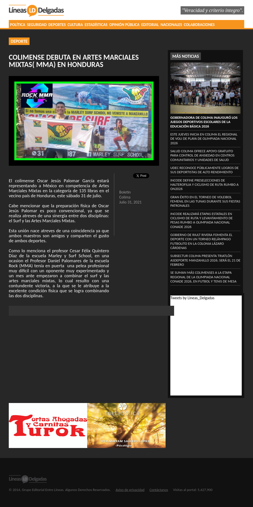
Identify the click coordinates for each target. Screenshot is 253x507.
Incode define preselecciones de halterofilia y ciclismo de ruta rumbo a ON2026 (204, 184)
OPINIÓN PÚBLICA (124, 24)
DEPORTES (57, 24)
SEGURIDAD (37, 24)
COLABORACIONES (199, 24)
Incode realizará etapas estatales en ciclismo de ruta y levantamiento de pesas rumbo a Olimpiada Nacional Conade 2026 (201, 220)
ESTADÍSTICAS (96, 24)
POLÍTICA (17, 24)
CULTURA (75, 24)
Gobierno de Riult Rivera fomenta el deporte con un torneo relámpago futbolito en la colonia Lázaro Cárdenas (201, 241)
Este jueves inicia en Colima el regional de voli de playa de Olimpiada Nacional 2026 (203, 138)
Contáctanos (159, 490)
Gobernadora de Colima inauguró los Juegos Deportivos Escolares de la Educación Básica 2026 (203, 121)
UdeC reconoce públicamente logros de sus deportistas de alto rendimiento (204, 170)
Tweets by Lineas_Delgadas (192, 298)
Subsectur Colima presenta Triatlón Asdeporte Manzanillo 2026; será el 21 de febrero (205, 260)
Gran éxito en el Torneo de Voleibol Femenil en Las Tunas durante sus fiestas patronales (205, 201)
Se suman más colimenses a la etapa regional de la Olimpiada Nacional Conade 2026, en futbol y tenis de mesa (203, 277)
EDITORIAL (150, 24)
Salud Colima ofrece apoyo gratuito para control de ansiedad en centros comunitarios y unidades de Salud (202, 155)
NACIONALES (171, 24)
